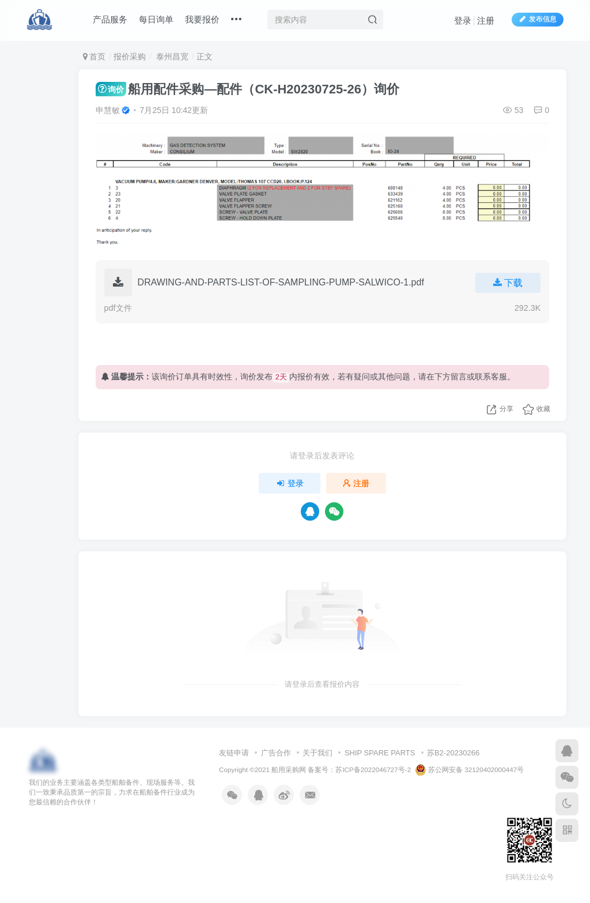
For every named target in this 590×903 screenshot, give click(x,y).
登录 (462, 20)
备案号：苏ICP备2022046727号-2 (359, 769)
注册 (485, 20)
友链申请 (234, 752)
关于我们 (317, 752)
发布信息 (538, 19)
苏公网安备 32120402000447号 (469, 770)
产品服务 (110, 19)
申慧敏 (108, 110)
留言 (459, 376)
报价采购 (130, 56)
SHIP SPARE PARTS (380, 752)
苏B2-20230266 (453, 752)
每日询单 (156, 19)
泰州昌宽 (171, 56)
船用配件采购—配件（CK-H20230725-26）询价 (247, 89)
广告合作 (276, 752)
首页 (94, 56)
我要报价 (202, 19)
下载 (508, 283)
